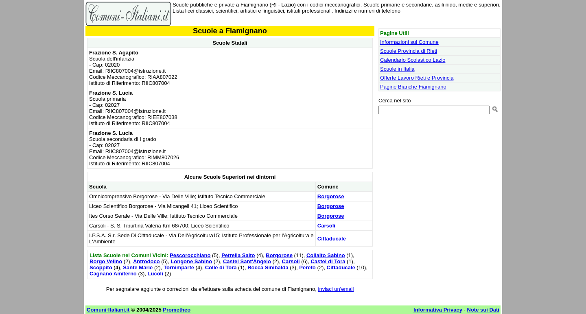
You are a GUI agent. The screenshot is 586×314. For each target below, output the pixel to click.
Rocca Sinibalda (267, 267)
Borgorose (330, 196)
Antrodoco (146, 261)
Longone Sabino (191, 261)
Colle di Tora (221, 267)
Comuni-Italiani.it (108, 310)
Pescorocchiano (190, 255)
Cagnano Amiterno (113, 274)
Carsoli (326, 226)
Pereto (307, 267)
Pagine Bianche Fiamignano (413, 87)
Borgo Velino (106, 261)
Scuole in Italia (397, 69)
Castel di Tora (327, 261)
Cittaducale (331, 239)
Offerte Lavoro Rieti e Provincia (416, 78)
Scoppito (101, 267)
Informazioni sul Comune (409, 42)
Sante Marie (138, 267)
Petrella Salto (238, 255)
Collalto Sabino (325, 255)
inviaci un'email (336, 289)
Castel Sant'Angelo (247, 261)
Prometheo (176, 310)
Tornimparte (179, 267)
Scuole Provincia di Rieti (408, 51)
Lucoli (155, 274)
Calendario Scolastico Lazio (412, 60)
